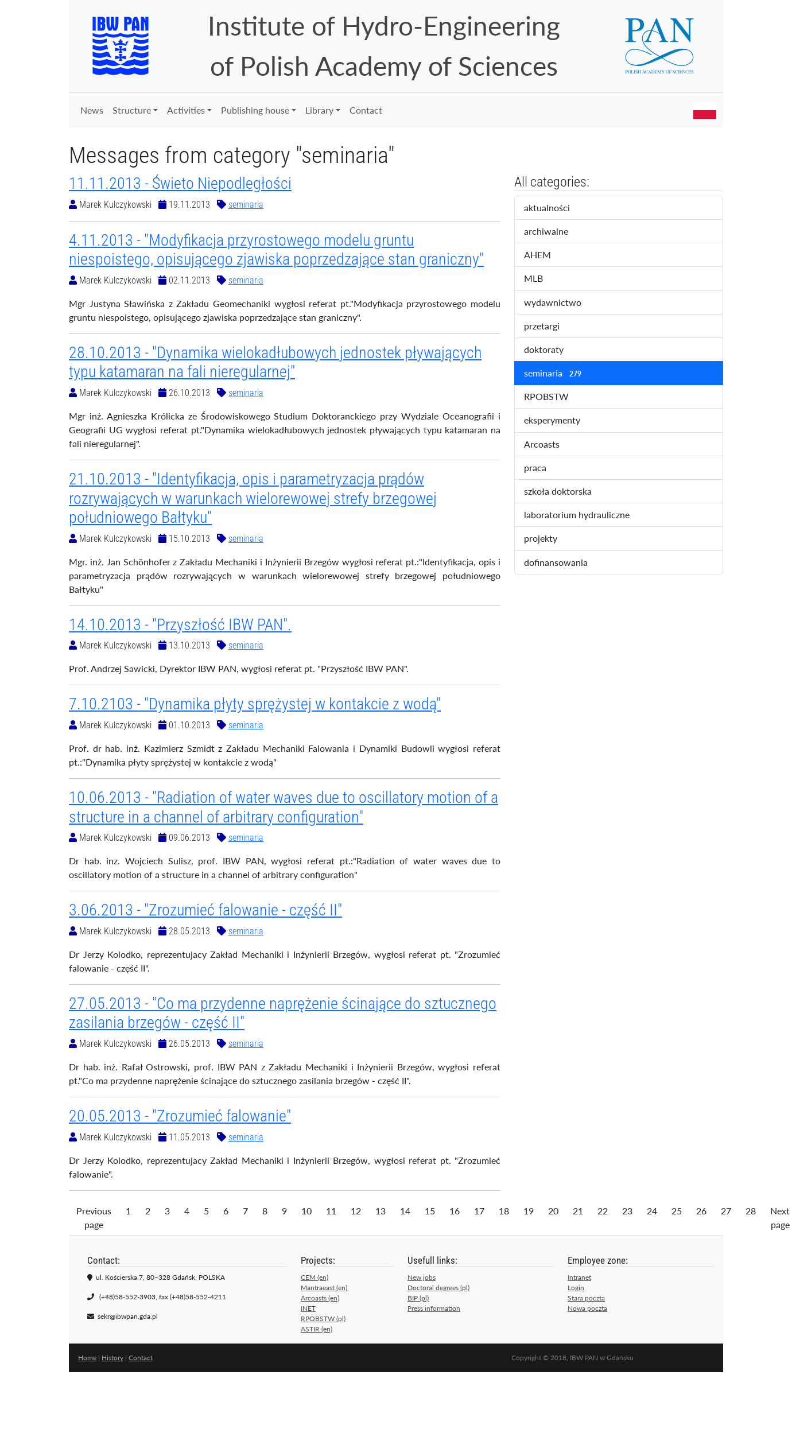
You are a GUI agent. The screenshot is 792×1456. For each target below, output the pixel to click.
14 (405, 1210)
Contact (366, 109)
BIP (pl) (418, 1298)
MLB (543, 279)
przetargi (551, 326)
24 (652, 1210)
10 (306, 1210)
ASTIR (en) (316, 1329)
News (91, 109)
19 (528, 1210)
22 (602, 1210)
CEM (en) (314, 1277)
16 (454, 1210)
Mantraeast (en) (324, 1287)
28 (751, 1210)
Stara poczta (586, 1298)
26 (701, 1210)
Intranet (579, 1277)
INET (308, 1308)
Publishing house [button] (255, 109)
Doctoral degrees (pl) (438, 1287)
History (112, 1357)
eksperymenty (562, 420)
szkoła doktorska (565, 492)
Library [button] (319, 109)
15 (430, 1210)
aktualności (556, 208)
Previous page (93, 1217)
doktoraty (553, 350)
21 (578, 1210)
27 (726, 1210)
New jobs (421, 1277)
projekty (548, 539)
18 (504, 1210)
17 (479, 1210)
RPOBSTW (556, 397)
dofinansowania (563, 563)
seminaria (245, 204)
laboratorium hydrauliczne (584, 515)
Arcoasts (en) (320, 1298)
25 (676, 1210)
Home (87, 1357)
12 (356, 1210)
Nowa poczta (587, 1308)
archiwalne (558, 232)
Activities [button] (186, 109)
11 (331, 1210)
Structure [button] (131, 109)
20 (553, 1210)
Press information (433, 1308)
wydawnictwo (560, 303)
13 (380, 1210)
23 (627, 1210)
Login (576, 1287)
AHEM (545, 255)
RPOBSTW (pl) (323, 1318)
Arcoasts (551, 444)
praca (545, 468)
